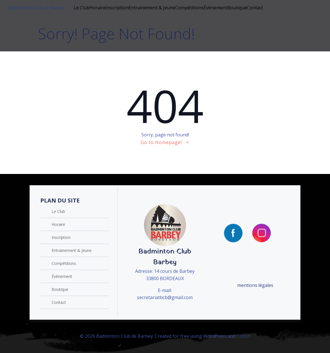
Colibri (243, 336)
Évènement (215, 8)
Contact (255, 8)
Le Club (81, 8)
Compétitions (189, 8)
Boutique (237, 8)
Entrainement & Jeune (152, 8)
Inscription (117, 8)
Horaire (97, 8)
